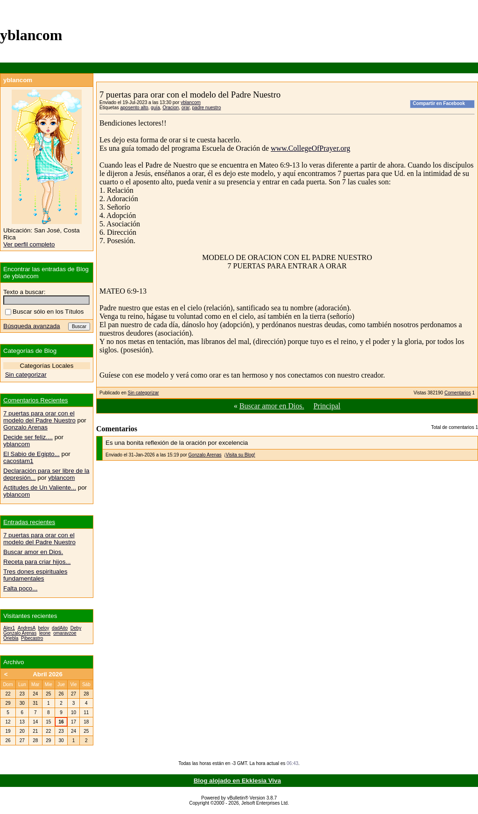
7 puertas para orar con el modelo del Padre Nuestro (39, 417)
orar (186, 107)
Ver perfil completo (29, 244)
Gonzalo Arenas (204, 454)
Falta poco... (20, 588)
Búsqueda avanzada (31, 326)
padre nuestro (206, 107)
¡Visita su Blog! (239, 454)
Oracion (170, 107)
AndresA (26, 628)
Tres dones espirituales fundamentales (35, 575)
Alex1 (9, 628)
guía (155, 107)
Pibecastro (32, 638)
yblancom (191, 102)
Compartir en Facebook (439, 103)
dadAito (60, 628)
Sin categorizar (143, 392)
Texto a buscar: (24, 291)
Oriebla (10, 638)
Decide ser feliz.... (28, 437)
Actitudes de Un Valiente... (39, 487)
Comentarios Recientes (35, 400)
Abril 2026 (48, 674)
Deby (75, 628)
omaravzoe (64, 633)
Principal (326, 406)
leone (44, 633)
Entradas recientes (29, 522)
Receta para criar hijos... (36, 561)
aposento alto (134, 107)
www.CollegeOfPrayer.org (310, 148)
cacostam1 (18, 460)
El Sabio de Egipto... (31, 453)
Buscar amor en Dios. (271, 406)
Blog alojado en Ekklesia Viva (237, 780)
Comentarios (457, 392)
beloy (43, 628)
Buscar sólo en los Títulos (44, 311)
